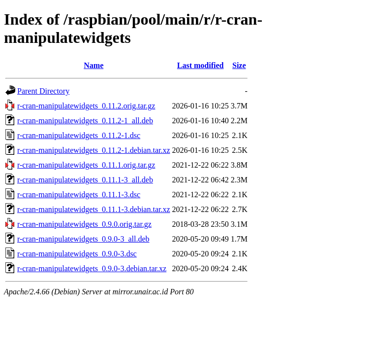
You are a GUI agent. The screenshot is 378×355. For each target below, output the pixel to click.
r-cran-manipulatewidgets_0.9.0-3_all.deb (83, 239)
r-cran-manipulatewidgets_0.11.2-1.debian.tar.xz (93, 150)
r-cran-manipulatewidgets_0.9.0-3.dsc (77, 253)
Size (239, 65)
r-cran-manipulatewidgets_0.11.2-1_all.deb (85, 120)
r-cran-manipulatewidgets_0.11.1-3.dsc (78, 194)
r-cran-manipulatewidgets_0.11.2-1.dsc (78, 135)
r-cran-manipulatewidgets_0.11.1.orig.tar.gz (86, 165)
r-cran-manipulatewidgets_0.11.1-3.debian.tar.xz (93, 209)
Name (93, 65)
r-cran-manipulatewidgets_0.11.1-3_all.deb (85, 180)
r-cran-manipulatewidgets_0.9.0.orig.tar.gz (84, 224)
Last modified (200, 65)
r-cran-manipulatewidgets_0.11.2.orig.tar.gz (86, 106)
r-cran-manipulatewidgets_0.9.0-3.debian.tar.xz (91, 268)
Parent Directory (43, 91)
